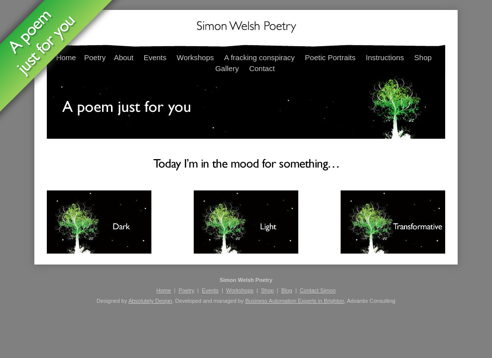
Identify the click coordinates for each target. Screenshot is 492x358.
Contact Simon (318, 290)
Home (163, 290)
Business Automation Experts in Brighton (294, 301)
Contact (262, 68)
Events (154, 57)
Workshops (195, 57)
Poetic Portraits (330, 57)
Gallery (227, 68)
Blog (286, 290)
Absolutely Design (150, 301)
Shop (423, 57)
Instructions (385, 57)
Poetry (186, 290)
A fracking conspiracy (259, 57)
